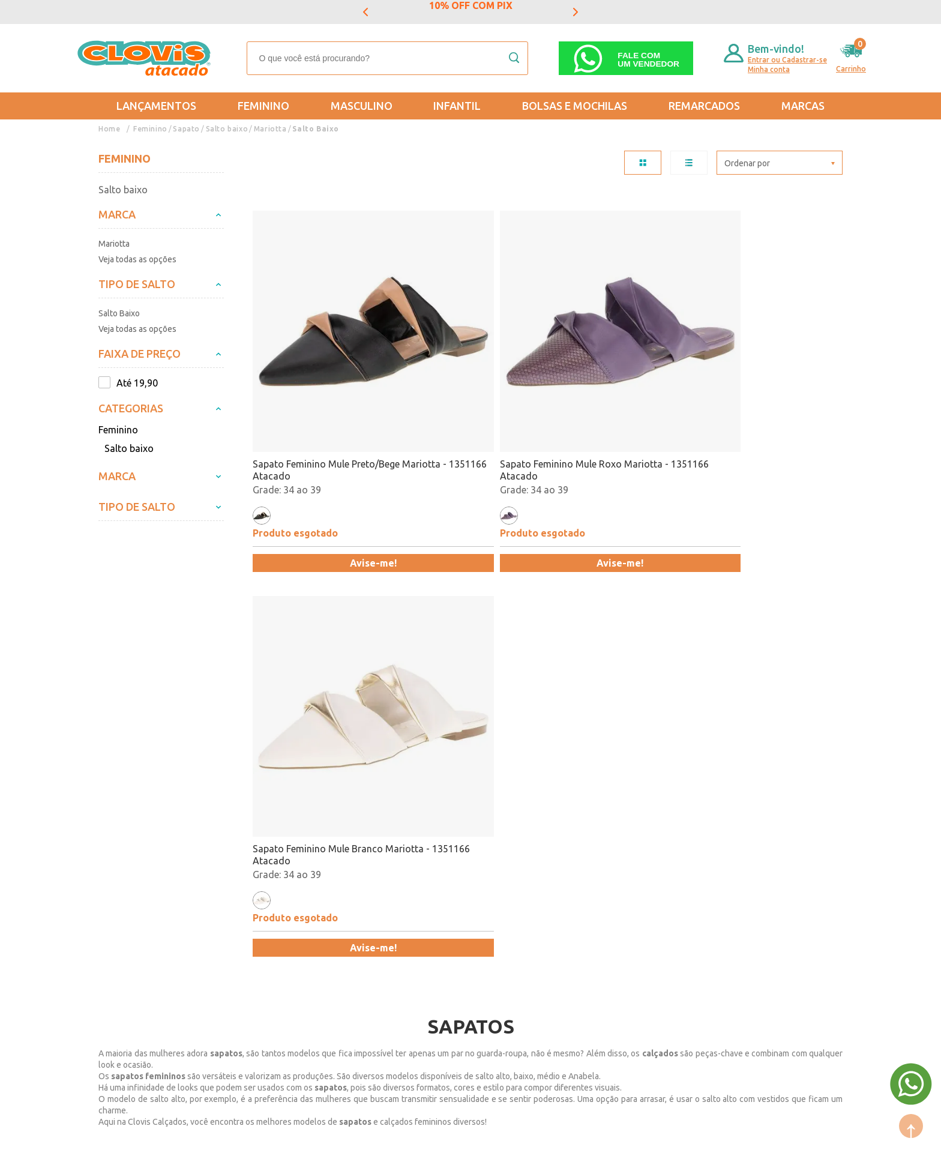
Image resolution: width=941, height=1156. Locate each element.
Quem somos (242, 899)
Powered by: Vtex (127, 1139)
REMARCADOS (704, 106)
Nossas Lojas (242, 934)
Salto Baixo (315, 129)
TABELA (642, 163)
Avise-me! (324, 464)
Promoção (465, 934)
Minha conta (769, 69)
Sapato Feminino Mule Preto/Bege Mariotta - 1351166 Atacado (320, 371)
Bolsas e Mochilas (574, 106)
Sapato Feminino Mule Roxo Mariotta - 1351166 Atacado (463, 371)
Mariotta (269, 129)
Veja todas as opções (137, 259)
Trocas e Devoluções (143, 899)
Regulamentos (129, 934)
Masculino (361, 106)
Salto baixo (226, 129)
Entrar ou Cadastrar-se (787, 60)
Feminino (263, 106)
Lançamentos (156, 106)
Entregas (117, 916)
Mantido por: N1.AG (209, 1139)
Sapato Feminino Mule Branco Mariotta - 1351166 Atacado (614, 371)
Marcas (803, 106)
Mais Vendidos (474, 899)
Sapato (186, 129)
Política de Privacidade (147, 951)
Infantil (457, 106)
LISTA (689, 163)
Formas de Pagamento (262, 916)
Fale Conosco (242, 968)
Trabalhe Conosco (253, 951)
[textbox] (387, 58)
